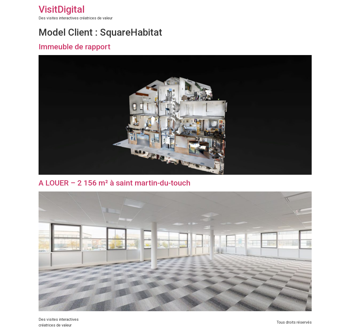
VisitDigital (62, 9)
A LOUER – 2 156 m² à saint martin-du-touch (114, 182)
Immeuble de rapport (74, 46)
